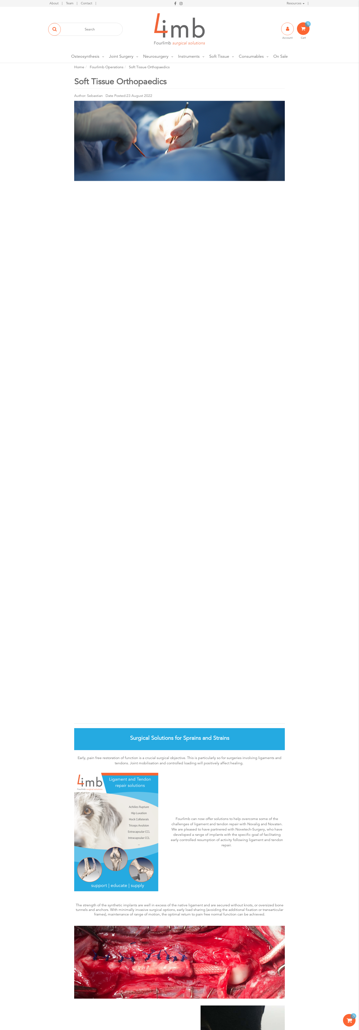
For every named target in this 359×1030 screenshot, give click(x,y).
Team (70, 3)
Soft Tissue (219, 56)
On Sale (280, 56)
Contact (87, 3)
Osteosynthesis (85, 56)
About (54, 3)
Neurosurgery (156, 56)
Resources (296, 3)
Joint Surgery (121, 56)
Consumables (251, 56)
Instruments (189, 56)
